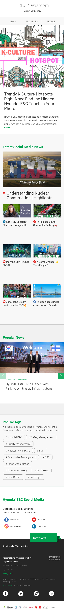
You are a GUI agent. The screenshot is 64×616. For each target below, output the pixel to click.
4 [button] (37, 80)
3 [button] (32, 80)
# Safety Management (41, 437)
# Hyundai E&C (14, 437)
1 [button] (22, 80)
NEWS (12, 21)
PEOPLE (51, 21)
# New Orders (13, 477)
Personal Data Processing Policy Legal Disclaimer (17, 560)
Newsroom (32, 5)
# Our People (34, 477)
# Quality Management (18, 444)
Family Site (7, 573)
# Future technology (16, 470)
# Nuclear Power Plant (18, 450)
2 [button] (27, 80)
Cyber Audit (8, 570)
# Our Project (42, 470)
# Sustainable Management (21, 457)
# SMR (40, 450)
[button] (3, 376)
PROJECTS (32, 21)
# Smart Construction (17, 463)
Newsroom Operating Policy (15, 566)
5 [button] (42, 80)
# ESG (46, 457)
